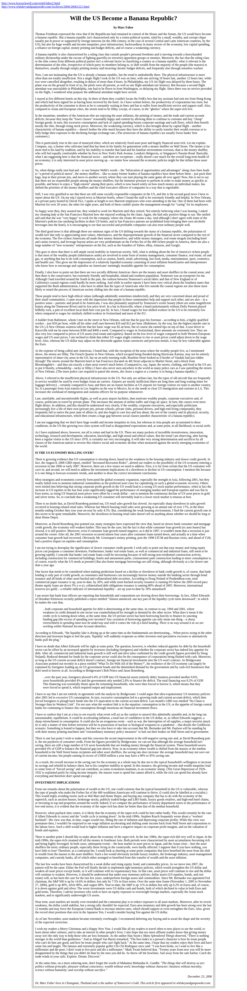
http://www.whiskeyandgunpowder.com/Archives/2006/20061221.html (45, 6)
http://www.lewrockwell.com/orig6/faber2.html (31, 3)
